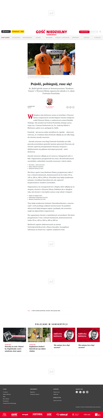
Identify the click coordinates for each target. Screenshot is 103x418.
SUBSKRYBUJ (84, 31)
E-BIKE (33, 310)
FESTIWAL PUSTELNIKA (40, 310)
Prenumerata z (18, 32)
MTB (52, 310)
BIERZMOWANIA (27, 37)
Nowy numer (5, 37)
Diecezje (86, 37)
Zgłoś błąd (6, 407)
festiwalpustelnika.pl (35, 227)
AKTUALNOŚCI (16, 37)
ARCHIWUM (49, 37)
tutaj (62, 229)
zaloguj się (94, 31)
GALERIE (38, 37)
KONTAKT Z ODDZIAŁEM (62, 37)
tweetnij (70, 106)
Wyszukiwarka (100, 31)
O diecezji (97, 37)
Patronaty (75, 37)
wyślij (73, 106)
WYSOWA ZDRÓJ (56, 310)
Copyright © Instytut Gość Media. (82, 407)
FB (67, 106)
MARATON (48, 310)
